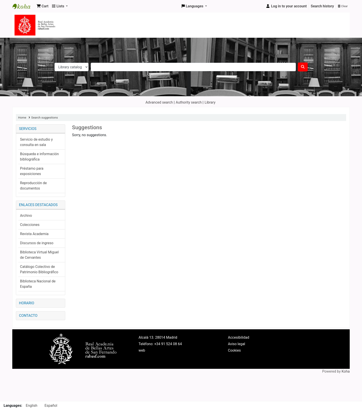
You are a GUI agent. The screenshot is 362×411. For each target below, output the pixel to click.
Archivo (26, 215)
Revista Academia (34, 234)
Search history (322, 6)
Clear (343, 6)
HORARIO (26, 303)
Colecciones (30, 225)
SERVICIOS (27, 129)
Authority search (189, 102)
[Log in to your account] (286, 6)
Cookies (234, 350)
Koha (346, 371)
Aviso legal (236, 344)
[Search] (302, 67)
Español (50, 405)
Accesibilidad (238, 337)
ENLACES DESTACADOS (38, 205)
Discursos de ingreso (36, 243)
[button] (42, 6)
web (142, 350)
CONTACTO (28, 315)
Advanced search (159, 102)
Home (22, 117)
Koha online (24, 6)
